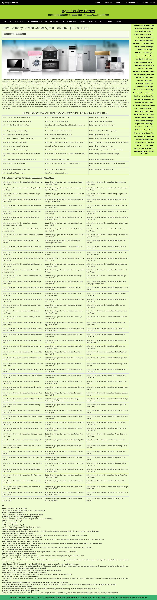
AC (11, 21)
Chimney (109, 21)
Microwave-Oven (51, 21)
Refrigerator (20, 21)
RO (101, 21)
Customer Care (132, 3)
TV (63, 21)
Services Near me (148, 3)
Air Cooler (92, 21)
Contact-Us (108, 3)
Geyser (82, 21)
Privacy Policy (28, 597)
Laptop (118, 21)
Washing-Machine (35, 21)
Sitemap (12, 597)
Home (4, 21)
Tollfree (97, 3)
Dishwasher (71, 21)
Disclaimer (19, 597)
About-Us (119, 3)
